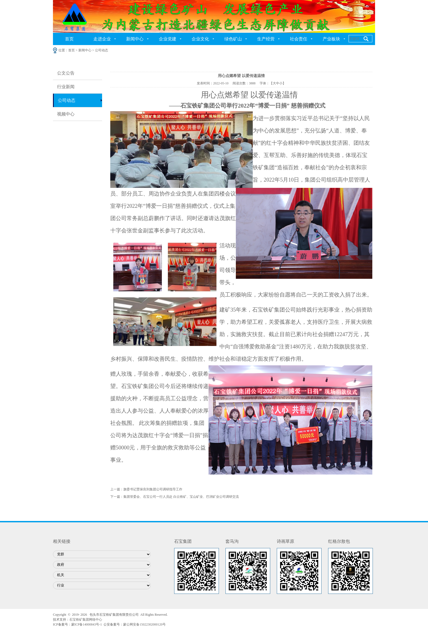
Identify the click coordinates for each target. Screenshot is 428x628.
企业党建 (167, 39)
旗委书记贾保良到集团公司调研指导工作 (152, 489)
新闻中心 (135, 39)
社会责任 (298, 39)
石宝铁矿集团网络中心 (85, 619)
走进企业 (102, 39)
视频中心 (66, 114)
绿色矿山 (233, 39)
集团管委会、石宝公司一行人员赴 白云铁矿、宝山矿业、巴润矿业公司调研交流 (181, 497)
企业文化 (200, 39)
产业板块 (331, 39)
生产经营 (266, 39)
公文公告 (66, 73)
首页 (69, 39)
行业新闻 (66, 86)
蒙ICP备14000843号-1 (86, 624)
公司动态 (66, 100)
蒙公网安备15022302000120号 (144, 624)
